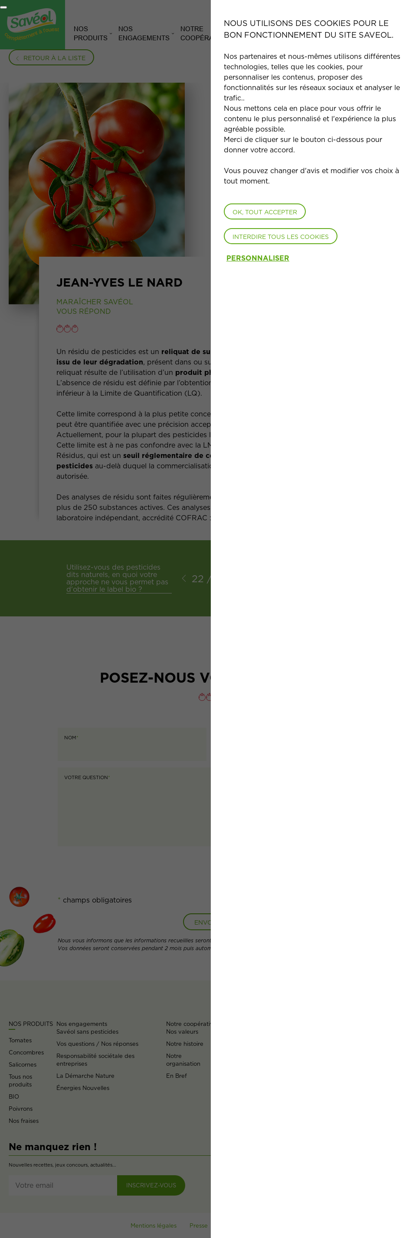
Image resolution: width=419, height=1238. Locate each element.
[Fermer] (3, 7)
